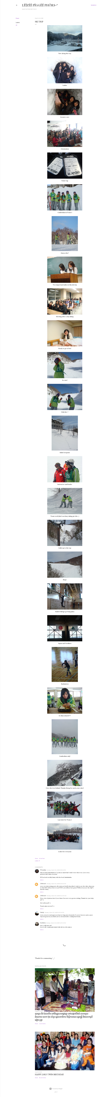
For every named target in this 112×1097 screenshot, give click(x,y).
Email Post (42, 858)
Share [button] (17, 18)
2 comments (42, 1023)
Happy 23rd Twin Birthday (49, 1074)
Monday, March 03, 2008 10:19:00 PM (54, 912)
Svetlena (43, 923)
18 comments (42, 1077)
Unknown (43, 883)
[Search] (93, 5)
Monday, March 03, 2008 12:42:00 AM (56, 895)
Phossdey (43, 870)
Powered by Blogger (56, 1089)
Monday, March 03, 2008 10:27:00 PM (56, 923)
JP (16, 25)
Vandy (42, 912)
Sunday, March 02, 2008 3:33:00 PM (56, 870)
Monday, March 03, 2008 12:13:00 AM (56, 883)
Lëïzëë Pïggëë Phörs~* (40, 5)
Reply (42, 880)
